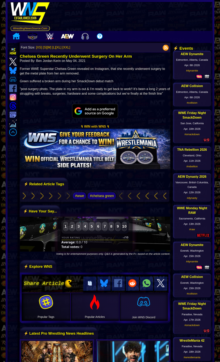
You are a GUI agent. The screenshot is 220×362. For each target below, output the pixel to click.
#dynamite (192, 70)
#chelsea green (102, 196)
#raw (192, 229)
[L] (54, 47)
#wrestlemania (192, 357)
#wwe (79, 196)
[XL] (58, 47)
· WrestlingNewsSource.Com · (30, 28)
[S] (45, 47)
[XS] (39, 47)
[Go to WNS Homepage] (30, 14)
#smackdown (192, 134)
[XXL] (66, 47)
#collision (192, 102)
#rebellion (192, 166)
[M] (49, 47)
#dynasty (192, 197)
